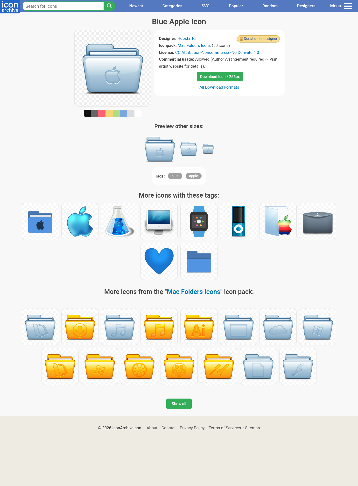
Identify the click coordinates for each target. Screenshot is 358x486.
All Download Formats (219, 87)
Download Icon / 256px (220, 76)
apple (193, 176)
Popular (236, 5)
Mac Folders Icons (194, 45)
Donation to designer (260, 38)
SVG (206, 5)
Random (270, 5)
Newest (136, 5)
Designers (306, 5)
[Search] (109, 6)
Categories (172, 5)
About (152, 427)
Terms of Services (225, 427)
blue (175, 176)
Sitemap (252, 427)
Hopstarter (187, 38)
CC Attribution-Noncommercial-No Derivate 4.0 (217, 52)
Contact (168, 427)
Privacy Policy (192, 427)
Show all (179, 403)
